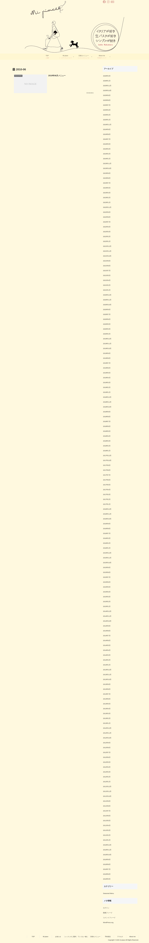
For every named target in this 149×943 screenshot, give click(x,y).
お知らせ (58, 936)
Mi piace (45, 936)
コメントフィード (109, 917)
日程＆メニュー (95, 936)
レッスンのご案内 (70, 936)
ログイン (106, 908)
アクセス (120, 936)
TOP (33, 936)
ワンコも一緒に (83, 936)
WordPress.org (108, 922)
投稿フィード (107, 913)
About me (132, 936)
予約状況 (108, 936)
